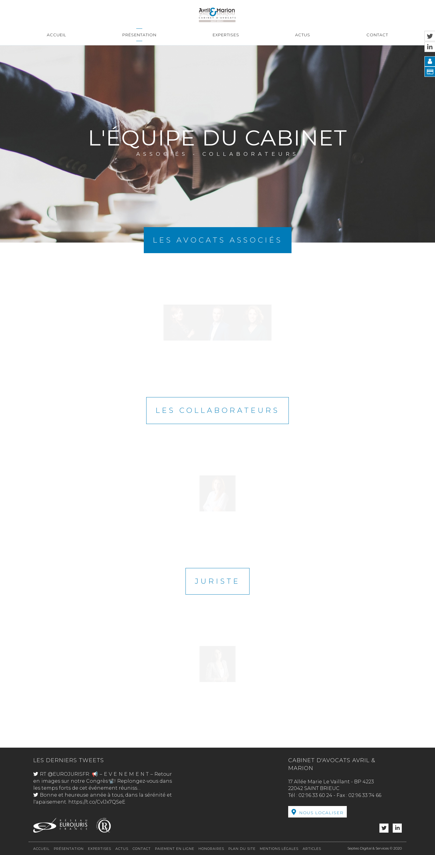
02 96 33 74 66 (364, 795)
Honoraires (211, 849)
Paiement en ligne (174, 849)
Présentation (139, 34)
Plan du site (242, 849)
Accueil (56, 34)
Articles (312, 849)
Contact (377, 34)
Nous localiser (321, 812)
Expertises (226, 34)
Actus (302, 34)
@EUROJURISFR (68, 774)
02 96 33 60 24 (315, 795)
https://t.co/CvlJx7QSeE (96, 802)
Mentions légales (279, 849)
